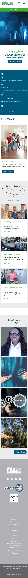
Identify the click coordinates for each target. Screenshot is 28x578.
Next (25, 119)
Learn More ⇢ (8, 171)
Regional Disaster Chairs (14, 524)
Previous (22, 118)
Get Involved (5, 88)
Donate (14, 10)
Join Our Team (14, 535)
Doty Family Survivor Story (13, 255)
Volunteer (14, 538)
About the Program (15, 61)
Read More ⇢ (7, 231)
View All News (20, 452)
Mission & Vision (14, 522)
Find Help (4, 109)
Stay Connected (7, 98)
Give (2, 77)
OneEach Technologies (16, 574)
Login (14, 527)
